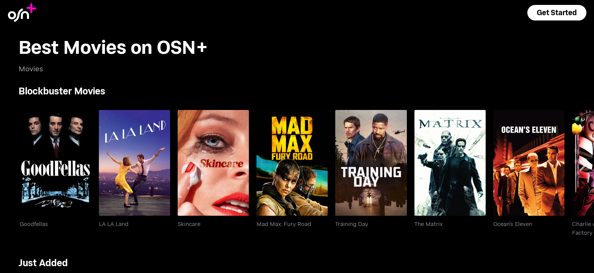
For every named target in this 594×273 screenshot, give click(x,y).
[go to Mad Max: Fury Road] (292, 163)
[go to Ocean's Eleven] (528, 163)
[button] (556, 12)
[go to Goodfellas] (55, 163)
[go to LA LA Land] (134, 163)
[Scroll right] (582, 166)
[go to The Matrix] (450, 163)
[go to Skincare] (213, 163)
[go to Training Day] (370, 163)
